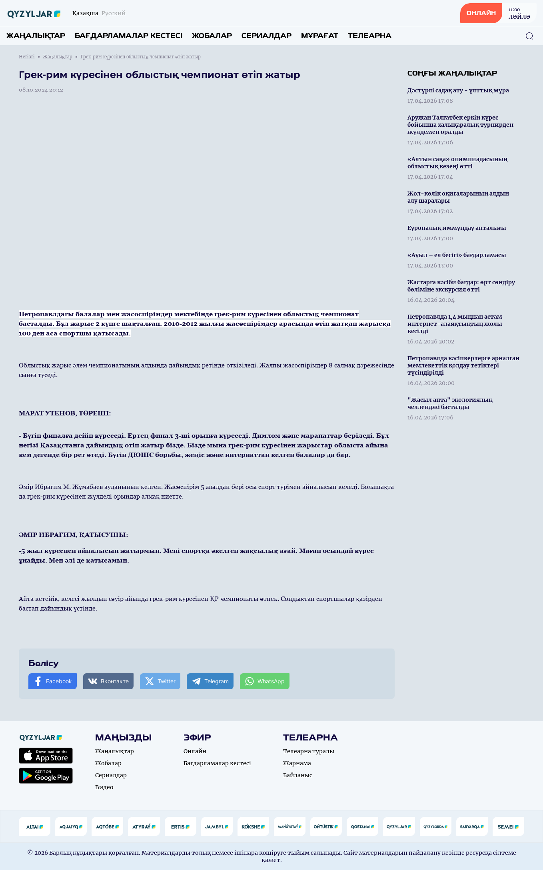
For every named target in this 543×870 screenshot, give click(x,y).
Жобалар (212, 36)
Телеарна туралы (308, 751)
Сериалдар (266, 36)
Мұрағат (319, 36)
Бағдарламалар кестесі (128, 36)
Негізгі (27, 57)
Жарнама (297, 763)
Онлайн (195, 751)
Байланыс (297, 775)
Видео (104, 787)
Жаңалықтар (35, 36)
